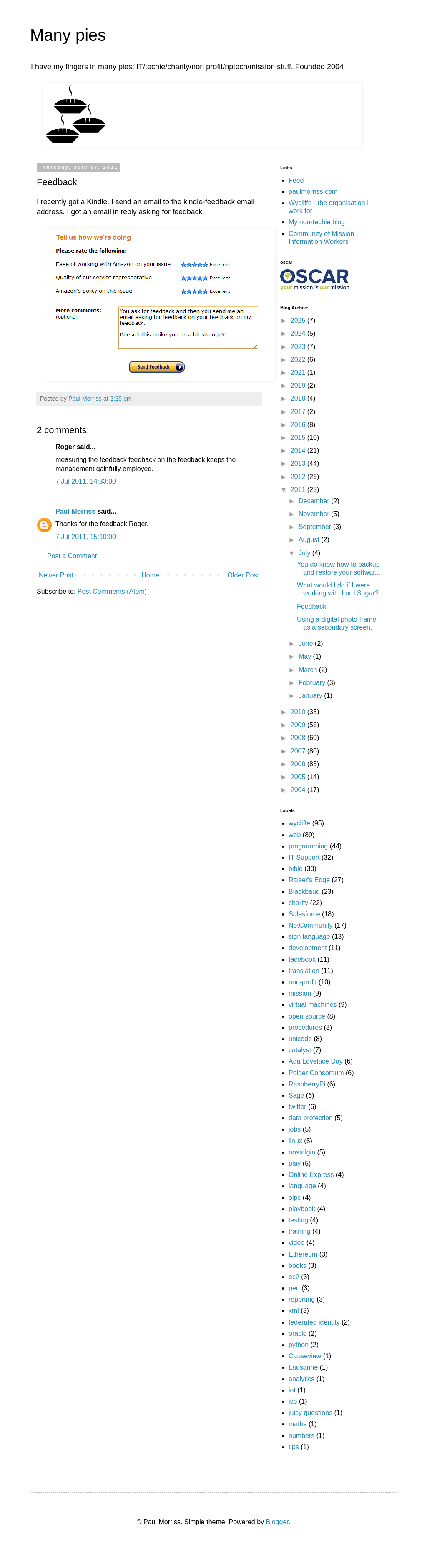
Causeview (305, 1356)
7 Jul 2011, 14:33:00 (85, 481)
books (297, 1265)
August (310, 539)
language (302, 1185)
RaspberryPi (307, 1084)
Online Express (311, 1174)
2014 (299, 450)
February (313, 682)
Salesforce (304, 914)
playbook (302, 1208)
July (305, 553)
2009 (299, 724)
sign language (309, 936)
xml (294, 1310)
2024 (299, 333)
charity (298, 902)
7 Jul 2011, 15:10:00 (85, 536)
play (295, 1163)
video (296, 1242)
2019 (299, 385)
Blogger (277, 1521)
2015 (299, 437)
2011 (299, 489)
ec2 (294, 1276)
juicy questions (310, 1412)
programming (308, 846)
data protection (311, 1117)
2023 (299, 346)
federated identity (314, 1322)
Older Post (243, 575)
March (309, 669)
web (295, 834)
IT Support (304, 857)
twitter (297, 1106)
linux (295, 1140)
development (308, 947)
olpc (295, 1197)
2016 (299, 424)
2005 (299, 776)
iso (293, 1401)
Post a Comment (72, 555)
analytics (301, 1378)
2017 (299, 411)
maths (298, 1424)
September (316, 526)
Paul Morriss (75, 511)
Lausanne (303, 1367)
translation (304, 970)
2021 (299, 372)
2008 (299, 737)
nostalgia (302, 1152)
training (299, 1231)
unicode (300, 1038)
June (307, 643)
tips (294, 1446)
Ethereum (303, 1254)
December (315, 500)
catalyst (300, 1050)
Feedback (311, 606)
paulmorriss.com (313, 191)
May (306, 656)
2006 (299, 764)
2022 (299, 359)
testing (298, 1220)
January (311, 695)
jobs (295, 1129)
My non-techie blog (317, 222)
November (315, 513)
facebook (302, 959)
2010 (299, 711)
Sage (296, 1095)
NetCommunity (311, 925)
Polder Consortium (316, 1072)
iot (292, 1390)
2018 (299, 398)
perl (294, 1288)
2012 (299, 476)
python (299, 1344)
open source (307, 1016)
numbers (301, 1435)
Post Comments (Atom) (112, 591)
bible (296, 868)
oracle (298, 1333)
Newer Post (56, 575)
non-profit (303, 982)
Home (150, 575)
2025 (299, 320)
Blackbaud (304, 891)
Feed (296, 180)
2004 (299, 789)
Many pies (68, 35)
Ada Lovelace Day (316, 1061)
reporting (302, 1299)
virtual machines (313, 1004)
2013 (299, 463)
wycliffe (299, 823)
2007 (299, 751)
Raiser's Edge (309, 879)
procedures (305, 1027)
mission (300, 993)
